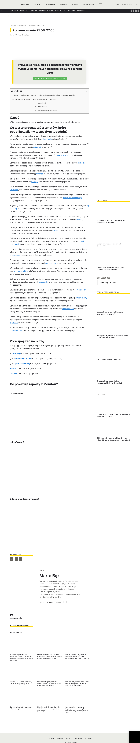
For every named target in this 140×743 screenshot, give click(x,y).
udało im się (46, 139)
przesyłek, (43, 282)
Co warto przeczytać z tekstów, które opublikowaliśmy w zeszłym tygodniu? (49, 95)
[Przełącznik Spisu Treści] (84, 91)
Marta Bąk (25, 35)
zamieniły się (51, 263)
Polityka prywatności (74, 738)
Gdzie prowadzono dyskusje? (47, 110)
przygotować (16, 255)
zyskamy (14, 323)
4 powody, (81, 290)
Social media (88, 4)
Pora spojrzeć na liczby (22, 99)
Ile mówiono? (42, 103)
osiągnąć (37, 147)
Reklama (51, 738)
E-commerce (50, 4)
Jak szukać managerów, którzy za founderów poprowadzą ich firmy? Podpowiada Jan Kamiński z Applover (49, 22)
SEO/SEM (75, 4)
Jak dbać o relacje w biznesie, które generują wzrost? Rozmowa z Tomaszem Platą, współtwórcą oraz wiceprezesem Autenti (56, 18)
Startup (63, 4)
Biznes (37, 4)
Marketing (25, 4)
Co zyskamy (81, 298)
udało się (81, 163)
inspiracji (40, 174)
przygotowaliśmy (21, 271)
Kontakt (60, 738)
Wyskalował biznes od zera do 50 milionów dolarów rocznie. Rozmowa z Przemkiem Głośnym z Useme (48, 10)
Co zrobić (14, 190)
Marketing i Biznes (15, 25)
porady (34, 182)
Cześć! (16, 95)
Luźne (24, 25)
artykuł (79, 219)
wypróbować (68, 309)
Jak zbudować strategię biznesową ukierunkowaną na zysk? (32, 14)
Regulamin (88, 738)
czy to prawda (62, 155)
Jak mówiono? (42, 107)
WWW (58, 602)
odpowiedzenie (17, 330)
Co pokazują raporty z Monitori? (45, 99)
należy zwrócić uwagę (72, 198)
